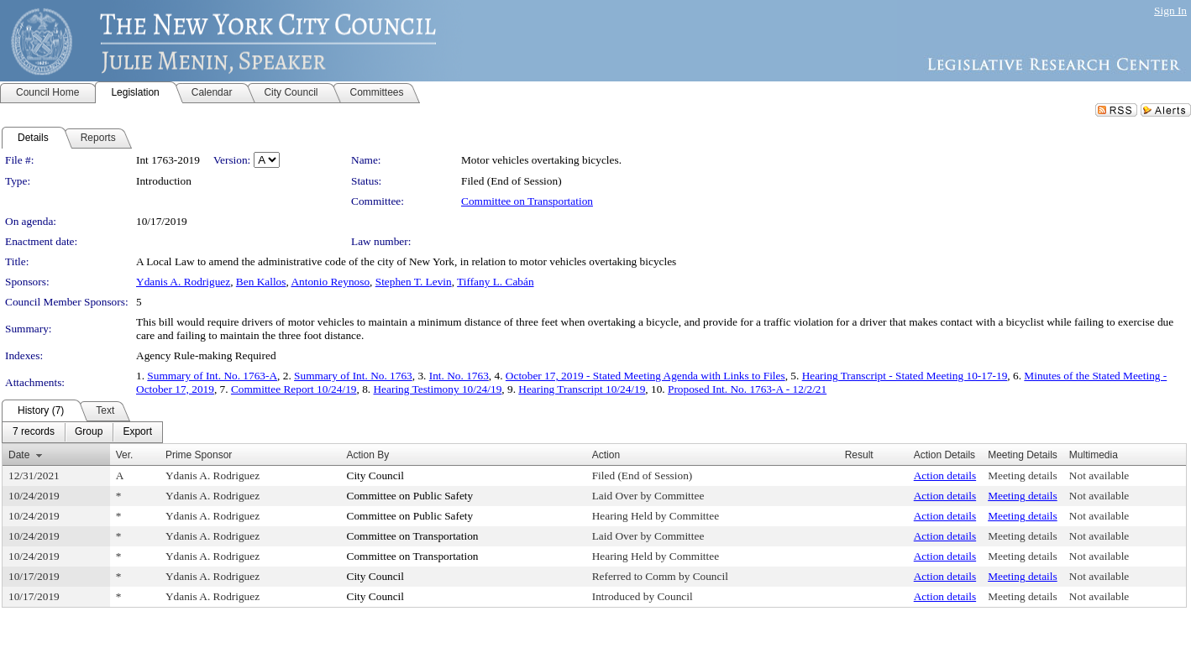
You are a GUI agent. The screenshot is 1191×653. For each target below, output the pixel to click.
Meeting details (1022, 475)
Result (859, 455)
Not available (1099, 475)
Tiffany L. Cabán (495, 281)
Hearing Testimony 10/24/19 (437, 389)
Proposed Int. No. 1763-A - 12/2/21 (747, 389)
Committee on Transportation (527, 201)
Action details (945, 475)
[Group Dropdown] (89, 432)
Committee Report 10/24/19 (294, 389)
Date (18, 455)
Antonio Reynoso (330, 281)
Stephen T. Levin (413, 281)
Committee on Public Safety (410, 495)
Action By (368, 455)
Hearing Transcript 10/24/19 (581, 389)
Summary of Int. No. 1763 (353, 375)
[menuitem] (34, 432)
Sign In (1170, 10)
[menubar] (82, 432)
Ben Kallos (261, 281)
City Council (376, 475)
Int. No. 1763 (459, 375)
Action (606, 455)
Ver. (125, 455)
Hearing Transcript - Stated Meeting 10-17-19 (905, 375)
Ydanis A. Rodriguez (183, 281)
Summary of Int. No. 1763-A (212, 375)
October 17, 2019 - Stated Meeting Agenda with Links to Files (645, 375)
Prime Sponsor (198, 455)
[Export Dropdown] (137, 432)
